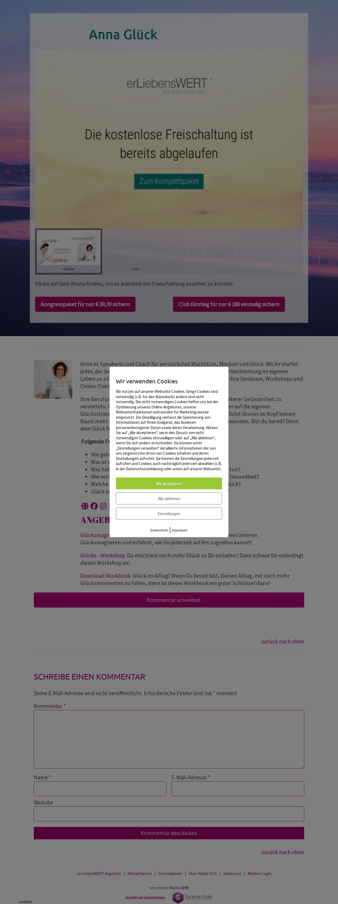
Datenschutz (159, 530)
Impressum (179, 530)
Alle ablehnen (169, 498)
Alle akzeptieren (169, 483)
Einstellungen (169, 513)
